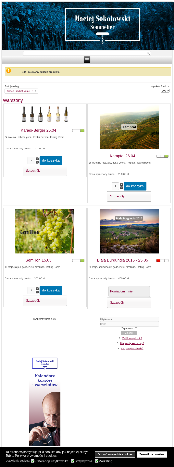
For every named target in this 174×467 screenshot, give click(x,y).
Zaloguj (129, 333)
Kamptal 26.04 (122, 156)
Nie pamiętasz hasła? (132, 348)
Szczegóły (33, 170)
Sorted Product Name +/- (20, 91)
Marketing (105, 461)
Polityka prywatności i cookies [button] (36, 455)
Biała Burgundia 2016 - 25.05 (122, 260)
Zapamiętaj (127, 328)
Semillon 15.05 (38, 260)
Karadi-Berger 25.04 (38, 130)
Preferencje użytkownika (51, 461)
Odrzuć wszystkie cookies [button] (115, 454)
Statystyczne (84, 461)
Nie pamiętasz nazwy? (132, 343)
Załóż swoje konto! (132, 338)
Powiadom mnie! (121, 291)
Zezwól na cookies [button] (151, 454)
